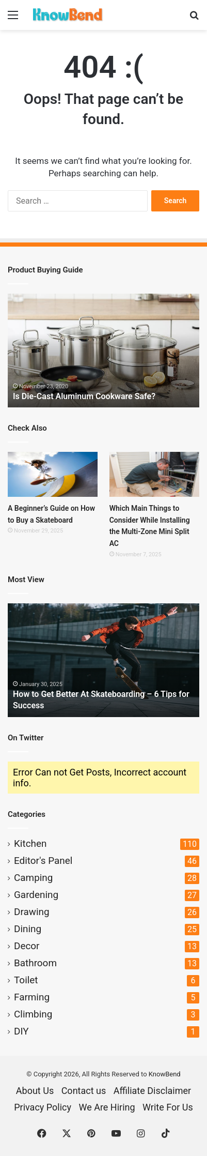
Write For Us (167, 1107)
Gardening (36, 894)
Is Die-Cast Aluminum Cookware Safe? (84, 396)
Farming (32, 997)
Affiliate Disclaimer (152, 1090)
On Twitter (25, 737)
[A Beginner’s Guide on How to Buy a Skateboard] (53, 474)
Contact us (83, 1090)
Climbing (33, 1014)
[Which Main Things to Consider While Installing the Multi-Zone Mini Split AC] (154, 474)
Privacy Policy (42, 1107)
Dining (27, 928)
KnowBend (165, 1074)
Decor (26, 945)
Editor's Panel (43, 860)
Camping (33, 877)
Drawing (32, 911)
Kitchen (30, 843)
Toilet (26, 980)
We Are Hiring (106, 1107)
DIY (21, 1031)
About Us (35, 1090)
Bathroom (35, 962)
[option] (103, 350)
